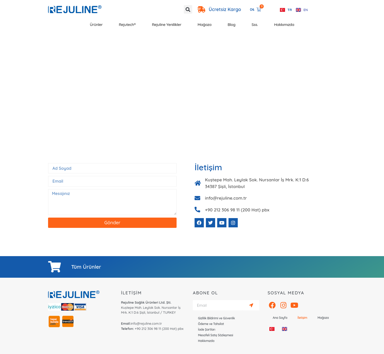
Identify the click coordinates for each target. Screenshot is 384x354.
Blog (231, 24)
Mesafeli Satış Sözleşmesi (215, 335)
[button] (188, 9)
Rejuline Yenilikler (166, 24)
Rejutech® (127, 24)
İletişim (302, 318)
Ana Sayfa (280, 318)
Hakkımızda (284, 24)
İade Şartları (206, 329)
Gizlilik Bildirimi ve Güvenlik (216, 318)
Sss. (255, 24)
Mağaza (205, 24)
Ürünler (96, 24)
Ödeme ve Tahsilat (211, 324)
